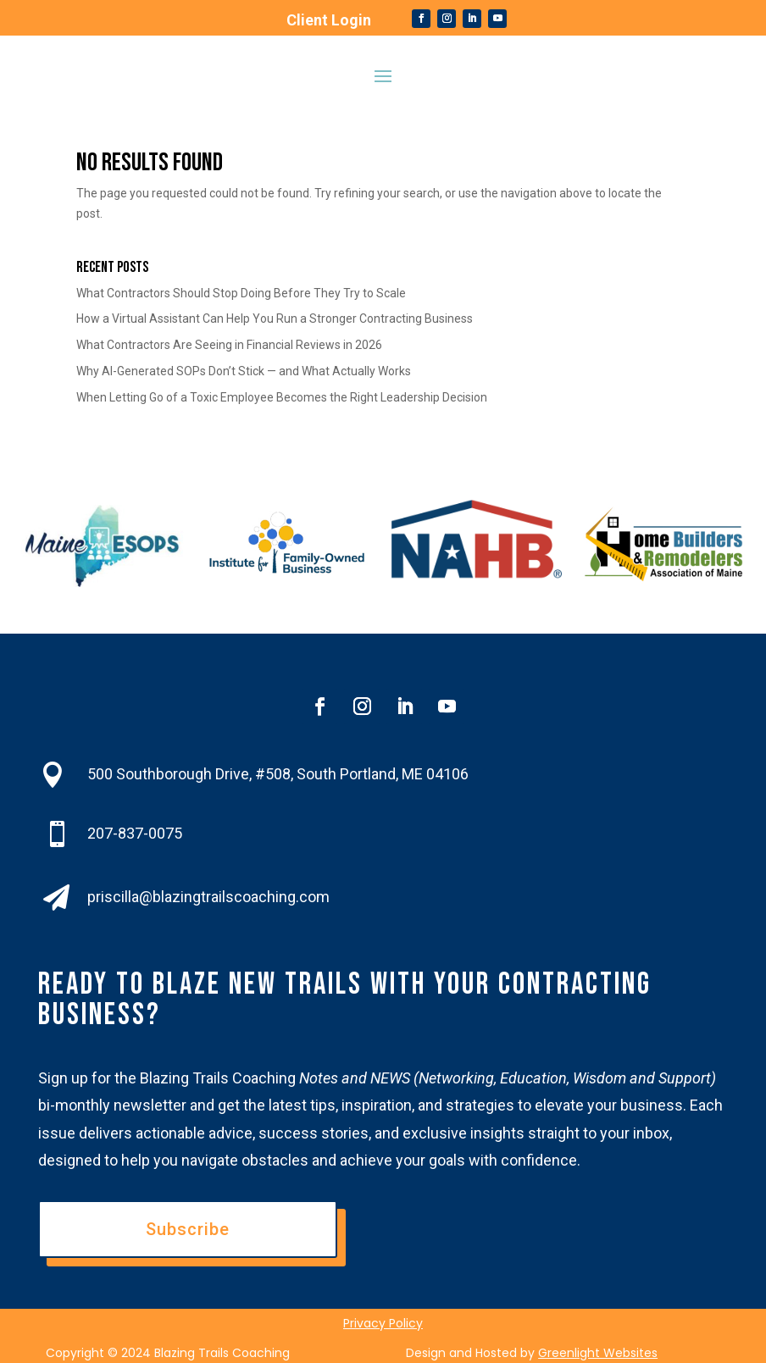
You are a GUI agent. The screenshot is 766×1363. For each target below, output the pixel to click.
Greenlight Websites (598, 1352)
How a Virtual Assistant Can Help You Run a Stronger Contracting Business (274, 318)
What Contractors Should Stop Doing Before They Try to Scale (241, 293)
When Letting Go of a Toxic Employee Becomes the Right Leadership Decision (281, 397)
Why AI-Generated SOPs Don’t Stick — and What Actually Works (243, 371)
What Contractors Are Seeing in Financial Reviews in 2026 (229, 345)
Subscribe (188, 1229)
